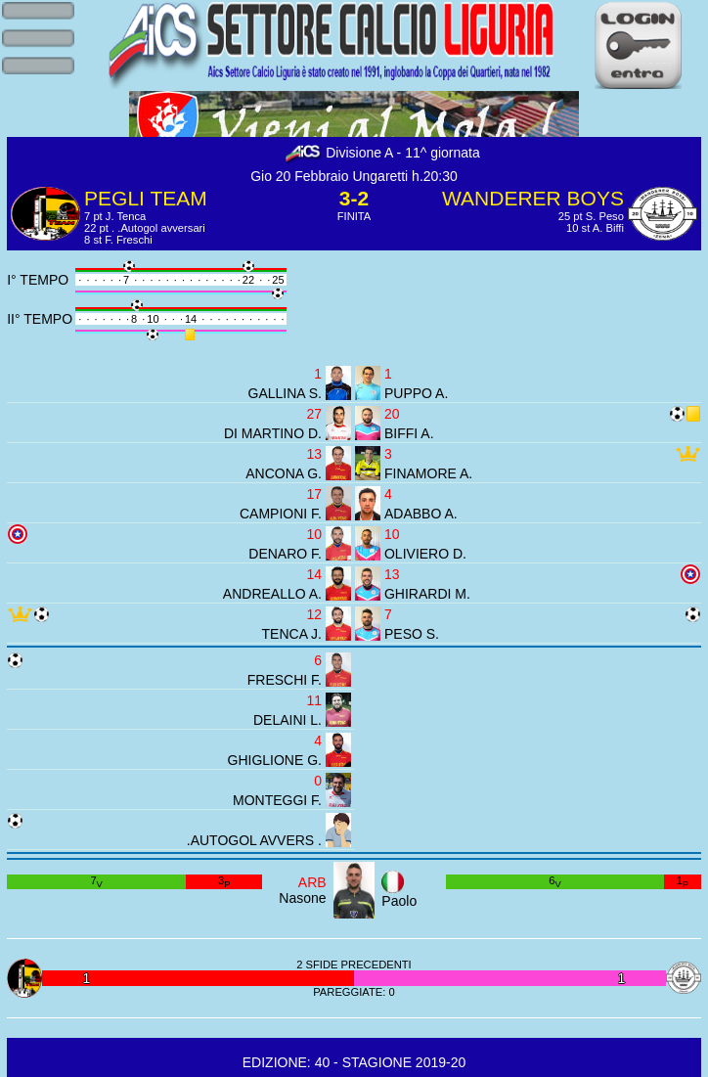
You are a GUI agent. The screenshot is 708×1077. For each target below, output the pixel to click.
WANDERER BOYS (533, 198)
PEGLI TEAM (145, 198)
